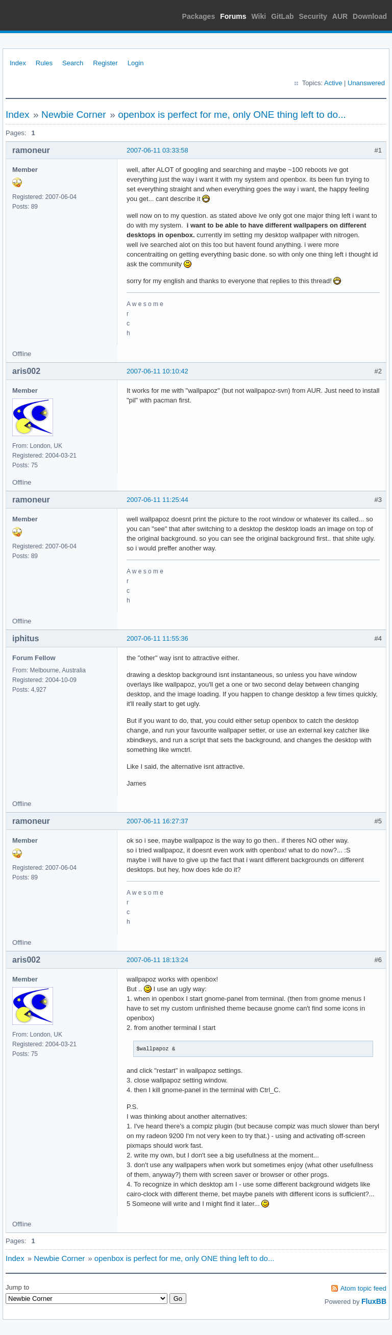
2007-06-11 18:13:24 (157, 960)
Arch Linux (51, 15)
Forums (233, 16)
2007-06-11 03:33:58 (157, 150)
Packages (198, 16)
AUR (340, 16)
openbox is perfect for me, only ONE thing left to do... (232, 114)
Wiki (259, 16)
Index (18, 63)
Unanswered (366, 83)
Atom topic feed (363, 1288)
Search (72, 63)
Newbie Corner (73, 114)
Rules (44, 63)
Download (370, 16)
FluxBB (373, 1301)
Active (333, 83)
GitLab (282, 16)
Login (136, 63)
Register (105, 63)
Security (313, 16)
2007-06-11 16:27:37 (157, 821)
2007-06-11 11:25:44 (157, 499)
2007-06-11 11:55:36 (157, 638)
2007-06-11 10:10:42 (157, 371)
